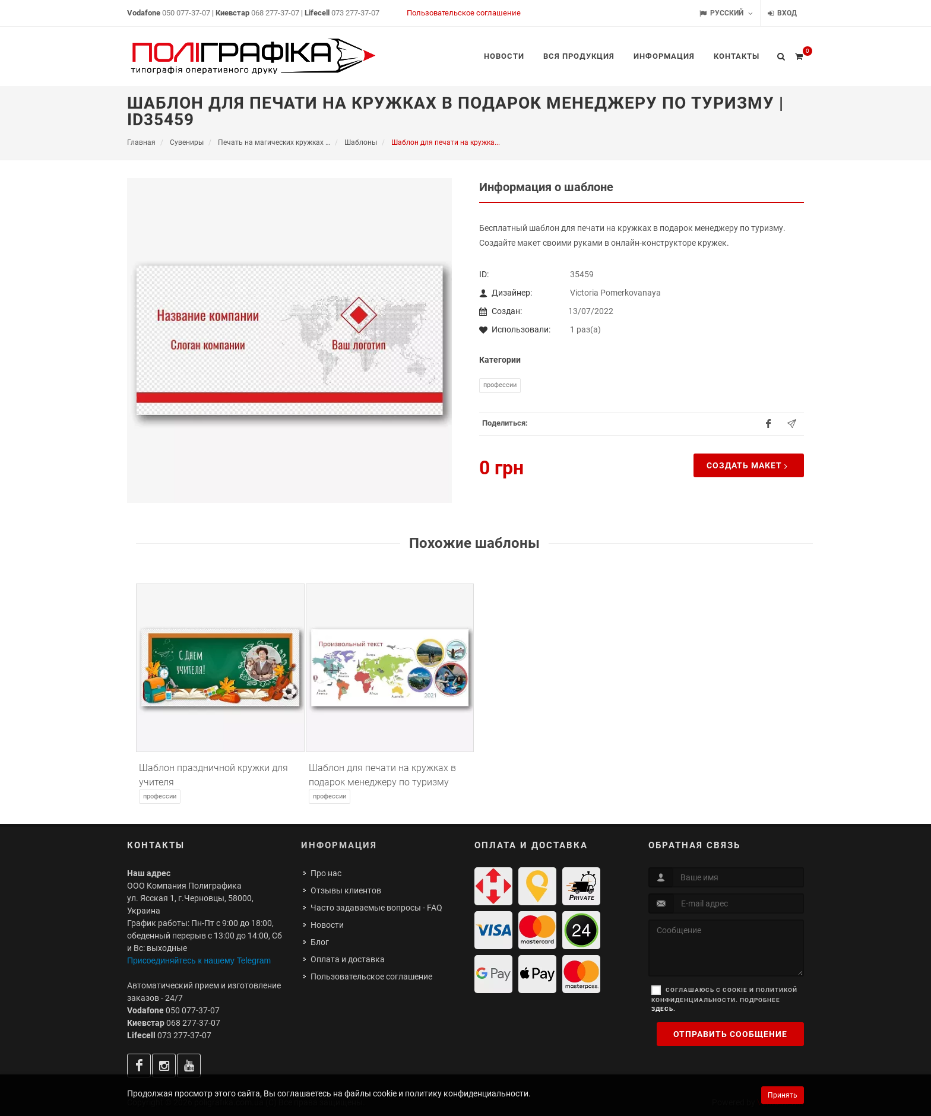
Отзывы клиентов (346, 890)
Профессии (500, 385)
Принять (782, 1095)
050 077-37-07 (186, 12)
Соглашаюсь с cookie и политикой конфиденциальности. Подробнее (724, 999)
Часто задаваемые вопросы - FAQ (376, 907)
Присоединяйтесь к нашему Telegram (199, 960)
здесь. (663, 1009)
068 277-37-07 (275, 12)
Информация (339, 845)
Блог (320, 942)
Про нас (326, 873)
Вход (782, 13)
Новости (327, 925)
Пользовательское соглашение (464, 12)
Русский (726, 13)
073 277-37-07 (355, 12)
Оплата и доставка (348, 959)
